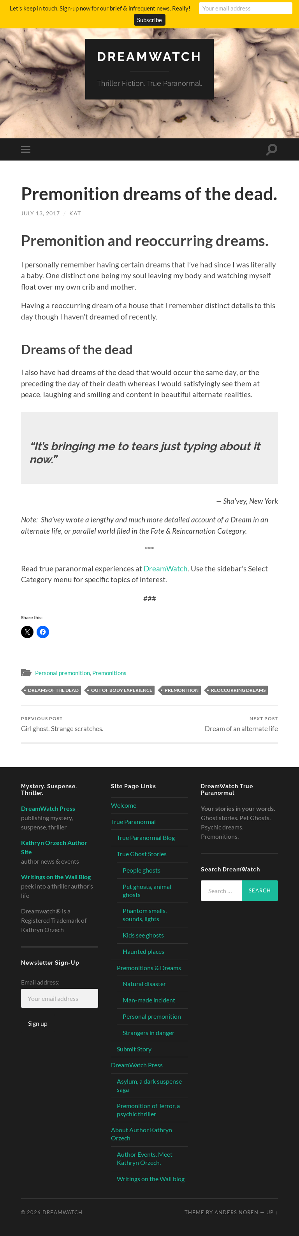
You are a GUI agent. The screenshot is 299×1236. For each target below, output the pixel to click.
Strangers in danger (148, 1032)
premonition (182, 690)
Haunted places (143, 951)
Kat (75, 213)
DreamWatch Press (137, 1064)
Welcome (123, 805)
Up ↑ (272, 1212)
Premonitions (109, 672)
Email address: (40, 982)
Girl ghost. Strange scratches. (62, 724)
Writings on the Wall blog (151, 1178)
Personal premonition (62, 672)
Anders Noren (237, 1212)
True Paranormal (133, 821)
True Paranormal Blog (146, 837)
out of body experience (121, 690)
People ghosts (141, 870)
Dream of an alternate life (241, 724)
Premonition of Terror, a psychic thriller (148, 1109)
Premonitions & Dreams (149, 967)
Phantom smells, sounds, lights (145, 914)
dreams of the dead (53, 690)
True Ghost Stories (142, 853)
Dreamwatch (149, 56)
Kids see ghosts (143, 935)
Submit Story (134, 1049)
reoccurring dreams (238, 690)
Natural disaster (144, 983)
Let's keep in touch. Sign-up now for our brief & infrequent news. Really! (100, 8)
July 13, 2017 (40, 213)
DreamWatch (166, 568)
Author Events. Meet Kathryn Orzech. (144, 1158)
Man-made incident (149, 1000)
